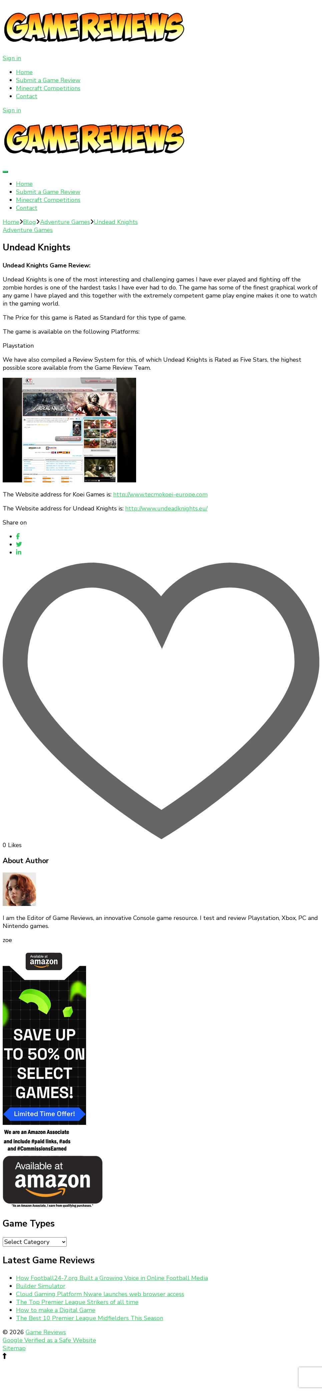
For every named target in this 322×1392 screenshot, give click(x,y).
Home (24, 72)
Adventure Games (28, 230)
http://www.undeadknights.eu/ (166, 508)
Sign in (12, 58)
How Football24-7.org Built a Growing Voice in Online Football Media (112, 1278)
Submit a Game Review (48, 80)
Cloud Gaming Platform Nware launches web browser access (100, 1294)
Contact (26, 96)
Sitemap (14, 1348)
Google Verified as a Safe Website (49, 1340)
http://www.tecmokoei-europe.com (160, 494)
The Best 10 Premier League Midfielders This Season (89, 1318)
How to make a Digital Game (55, 1310)
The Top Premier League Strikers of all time (77, 1302)
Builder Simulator (40, 1286)
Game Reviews (46, 1332)
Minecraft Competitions (48, 88)
